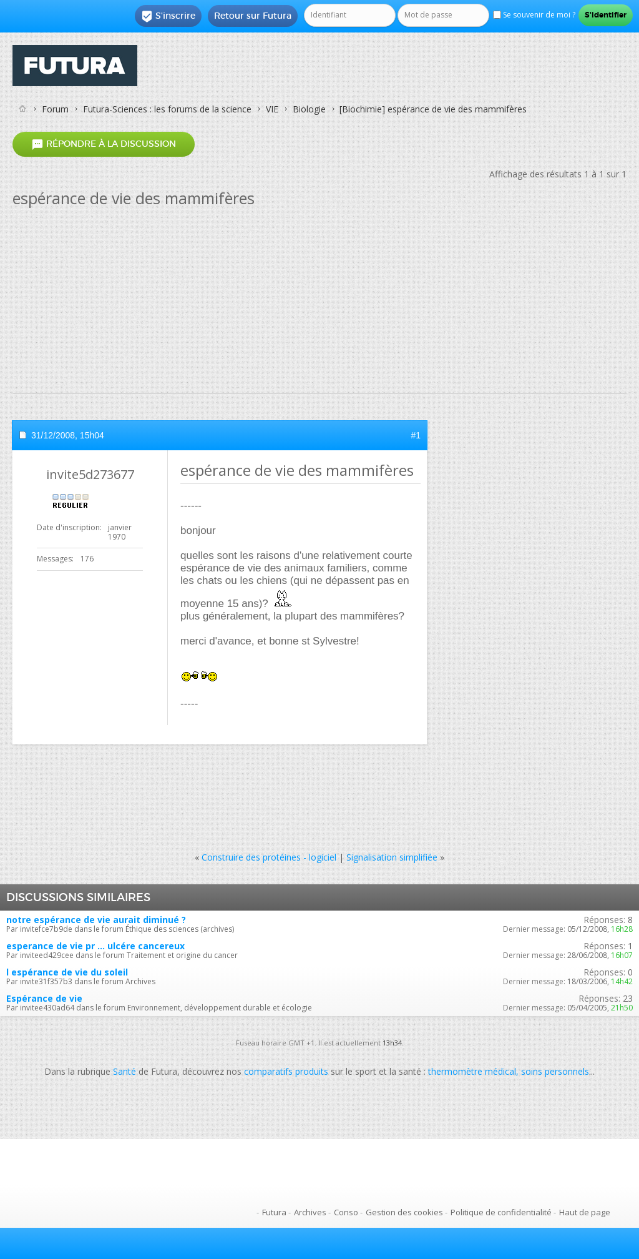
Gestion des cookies (404, 1212)
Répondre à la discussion (103, 144)
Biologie (309, 109)
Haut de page (584, 1212)
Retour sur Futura (252, 15)
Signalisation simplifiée (391, 857)
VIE (272, 109)
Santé (124, 1071)
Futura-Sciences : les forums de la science (167, 109)
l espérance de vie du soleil (67, 972)
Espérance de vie (44, 998)
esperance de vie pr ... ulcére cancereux (95, 946)
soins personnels (555, 1071)
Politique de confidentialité (501, 1212)
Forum (55, 109)
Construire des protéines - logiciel (269, 857)
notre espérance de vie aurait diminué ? (96, 920)
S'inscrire (168, 16)
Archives (310, 1212)
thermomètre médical (472, 1071)
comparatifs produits (286, 1071)
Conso (346, 1212)
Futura (274, 1212)
